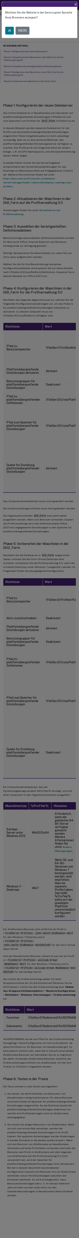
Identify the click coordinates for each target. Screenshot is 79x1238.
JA (9, 30)
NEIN (22, 30)
